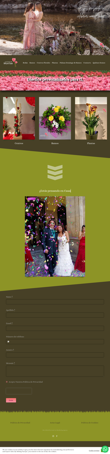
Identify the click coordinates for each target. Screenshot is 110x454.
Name (9, 297)
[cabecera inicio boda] (55, 27)
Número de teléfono (15, 336)
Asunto (10, 350)
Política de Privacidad (20, 423)
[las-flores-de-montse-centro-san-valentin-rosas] (19, 98)
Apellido (10, 310)
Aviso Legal (55, 423)
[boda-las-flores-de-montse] (55, 197)
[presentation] (19, 391)
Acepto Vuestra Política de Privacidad (26, 382)
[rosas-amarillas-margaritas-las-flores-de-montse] (55, 98)
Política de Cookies (89, 423)
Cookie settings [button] (94, 450)
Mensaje (10, 363)
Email (9, 323)
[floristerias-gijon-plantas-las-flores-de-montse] (91, 98)
